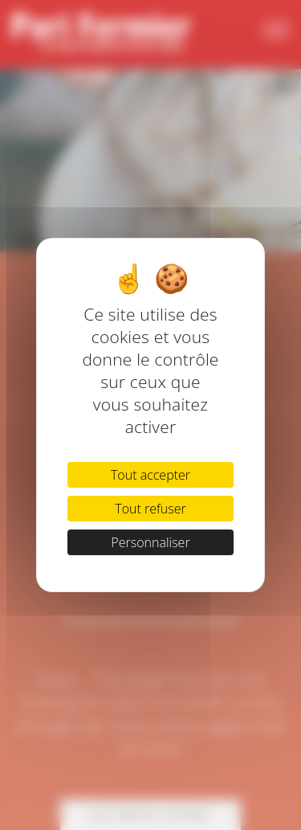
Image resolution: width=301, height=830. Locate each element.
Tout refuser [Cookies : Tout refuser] (150, 508)
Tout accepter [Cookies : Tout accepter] (150, 475)
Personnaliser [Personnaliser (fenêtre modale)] (150, 542)
